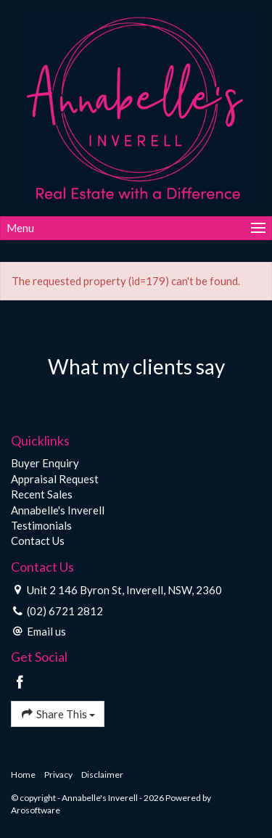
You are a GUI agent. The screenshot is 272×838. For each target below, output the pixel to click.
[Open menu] (136, 228)
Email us (46, 631)
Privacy (58, 774)
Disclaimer (102, 774)
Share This (57, 713)
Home (23, 774)
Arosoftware (35, 810)
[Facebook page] (20, 682)
